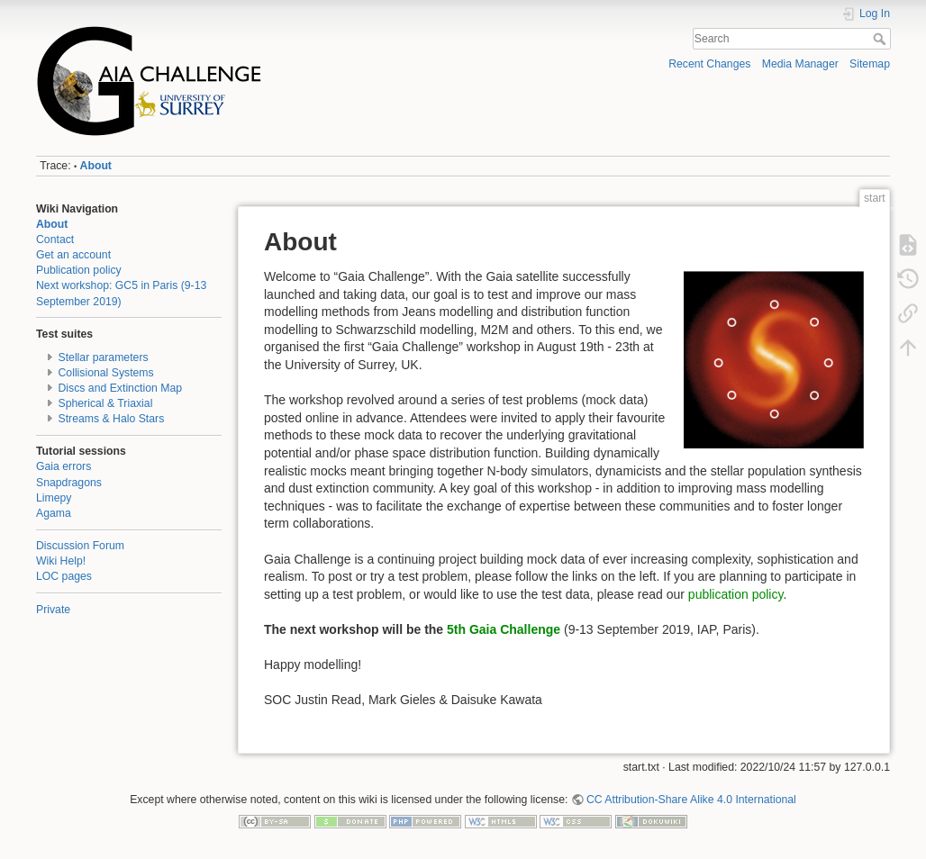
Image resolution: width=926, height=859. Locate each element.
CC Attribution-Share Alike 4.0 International (691, 799)
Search (881, 38)
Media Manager (800, 64)
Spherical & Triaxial (106, 403)
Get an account (73, 255)
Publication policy (79, 270)
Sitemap (869, 64)
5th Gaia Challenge (503, 629)
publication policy (736, 594)
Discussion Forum (80, 545)
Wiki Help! (61, 561)
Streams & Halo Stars (112, 418)
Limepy (54, 498)
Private (53, 609)
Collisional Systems (106, 372)
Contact (55, 239)
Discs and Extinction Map (121, 388)
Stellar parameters (104, 357)
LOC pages (64, 576)
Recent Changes (709, 64)
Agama (53, 513)
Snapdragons (69, 482)
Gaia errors (63, 466)
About (96, 165)
